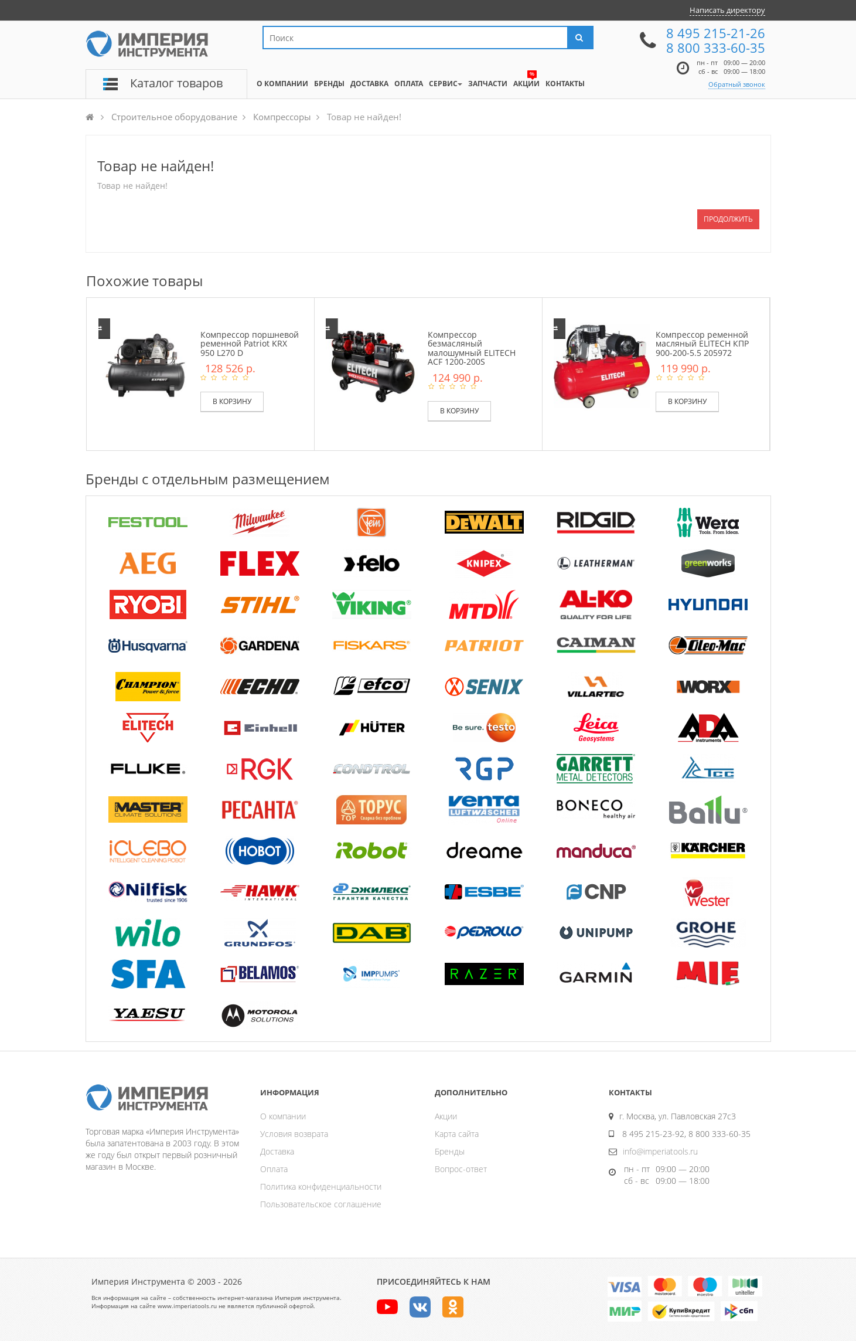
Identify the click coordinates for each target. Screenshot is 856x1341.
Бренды (450, 1151)
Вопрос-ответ (461, 1168)
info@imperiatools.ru (660, 1151)
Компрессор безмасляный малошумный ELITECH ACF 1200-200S (472, 348)
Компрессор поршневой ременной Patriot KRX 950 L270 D (249, 343)
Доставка (277, 1151)
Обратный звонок (736, 84)
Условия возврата (294, 1133)
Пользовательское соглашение (320, 1204)
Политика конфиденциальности (320, 1186)
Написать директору (727, 10)
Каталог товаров (176, 83)
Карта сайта (457, 1133)
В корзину (232, 401)
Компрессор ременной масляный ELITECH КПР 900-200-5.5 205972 (702, 343)
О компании (283, 1116)
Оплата (274, 1168)
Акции (446, 1116)
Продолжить (728, 219)
